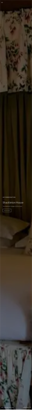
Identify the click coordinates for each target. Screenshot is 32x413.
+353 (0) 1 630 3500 (9, 407)
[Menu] (2, 2)
